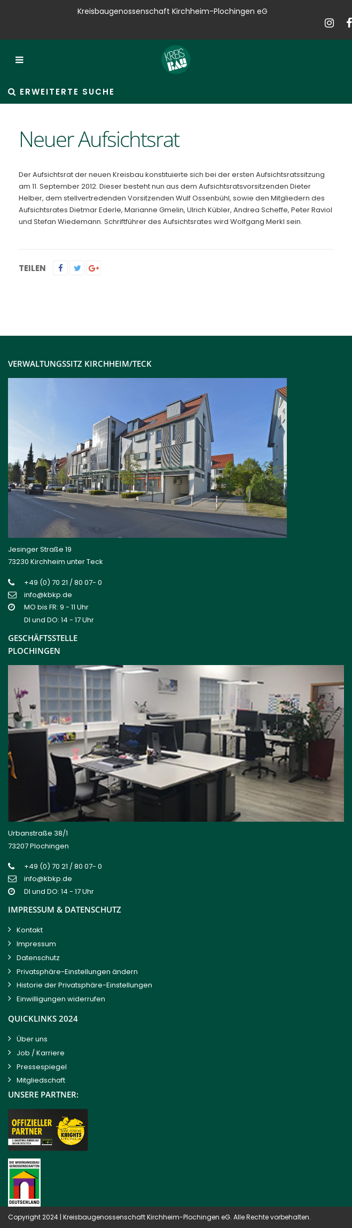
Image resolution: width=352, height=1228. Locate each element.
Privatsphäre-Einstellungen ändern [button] (77, 972)
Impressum (36, 944)
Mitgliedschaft (41, 1080)
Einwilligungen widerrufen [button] (61, 999)
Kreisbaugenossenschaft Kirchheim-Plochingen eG (146, 1217)
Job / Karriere (41, 1053)
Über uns (32, 1039)
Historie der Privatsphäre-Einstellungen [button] (84, 985)
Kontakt (30, 930)
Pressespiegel (42, 1067)
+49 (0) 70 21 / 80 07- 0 (63, 582)
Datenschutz (38, 958)
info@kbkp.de (48, 595)
